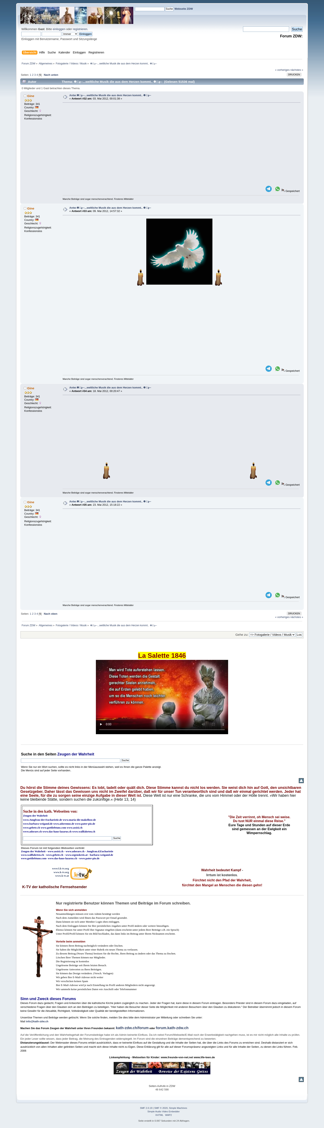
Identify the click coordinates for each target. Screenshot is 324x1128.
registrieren (80, 29)
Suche (26, 754)
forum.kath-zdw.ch (172, 1028)
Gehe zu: (241, 634)
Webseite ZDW (184, 8)
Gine (30, 96)
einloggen (59, 29)
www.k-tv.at (62, 875)
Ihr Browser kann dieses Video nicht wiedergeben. (162, 697)
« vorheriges (282, 69)
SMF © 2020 (161, 1108)
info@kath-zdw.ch (37, 1021)
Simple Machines (178, 1108)
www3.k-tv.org (60, 868)
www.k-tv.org (61, 872)
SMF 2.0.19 (146, 1108)
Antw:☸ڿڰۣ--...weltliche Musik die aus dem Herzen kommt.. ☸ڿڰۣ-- (110, 95)
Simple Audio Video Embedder (164, 1111)
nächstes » (296, 69)
